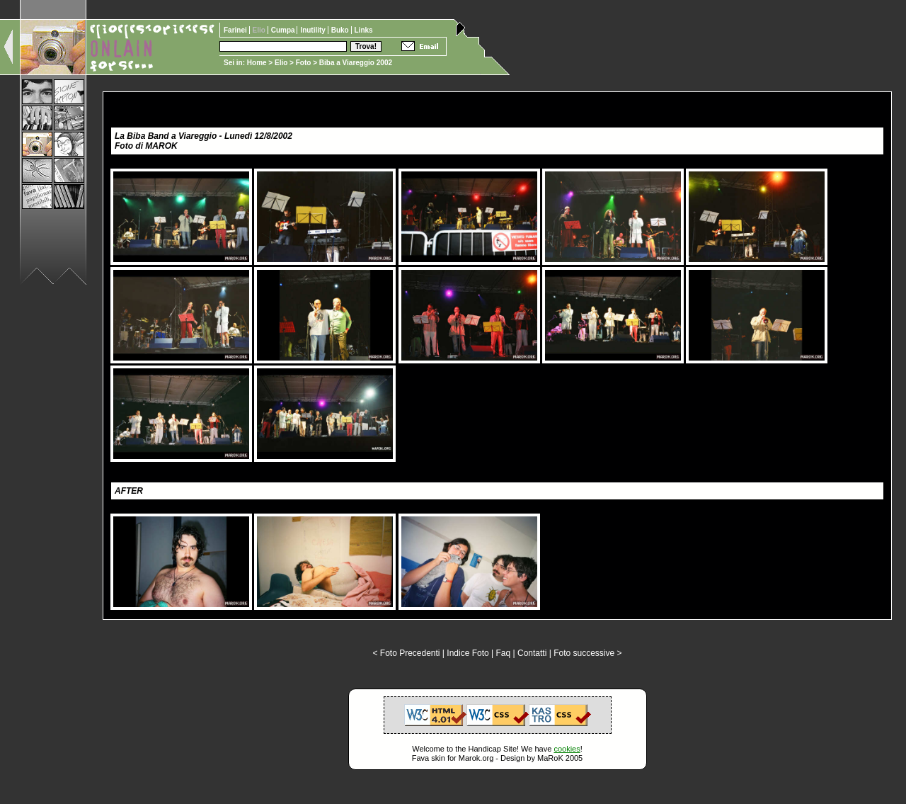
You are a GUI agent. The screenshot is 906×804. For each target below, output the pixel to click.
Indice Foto (467, 653)
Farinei (236, 30)
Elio (281, 63)
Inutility (313, 30)
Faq (503, 653)
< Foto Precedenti (406, 653)
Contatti (531, 653)
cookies (567, 748)
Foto (303, 63)
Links (364, 30)
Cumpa (284, 30)
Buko (341, 30)
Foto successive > (587, 653)
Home (257, 63)
